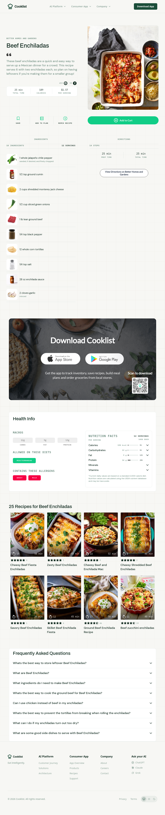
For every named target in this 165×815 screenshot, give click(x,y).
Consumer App (81, 6)
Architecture (45, 773)
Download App (145, 6)
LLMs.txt (110, 798)
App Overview (77, 763)
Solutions (44, 768)
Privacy (123, 798)
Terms (134, 798)
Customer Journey (48, 763)
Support (74, 778)
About (104, 763)
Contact (105, 773)
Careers (105, 768)
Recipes (74, 773)
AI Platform (58, 6)
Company (104, 6)
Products (74, 768)
